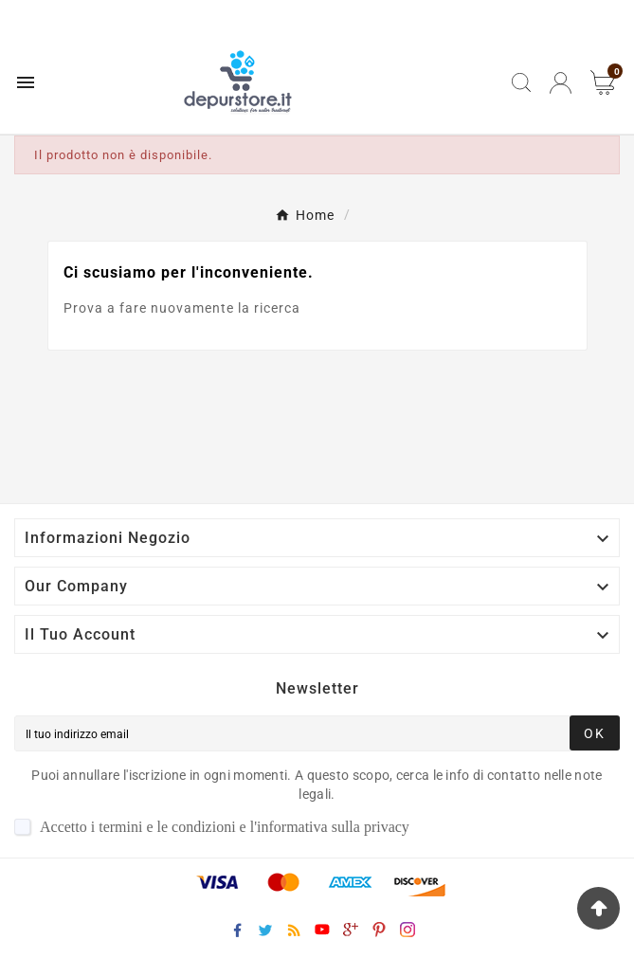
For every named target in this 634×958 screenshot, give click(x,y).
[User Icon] (560, 83)
